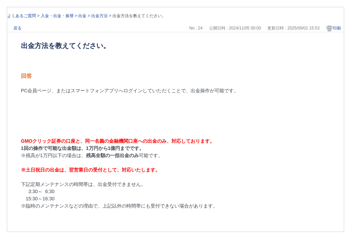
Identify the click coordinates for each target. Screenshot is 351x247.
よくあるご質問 (21, 15)
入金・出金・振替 (57, 15)
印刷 (337, 28)
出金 (82, 15)
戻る (17, 28)
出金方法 (99, 15)
